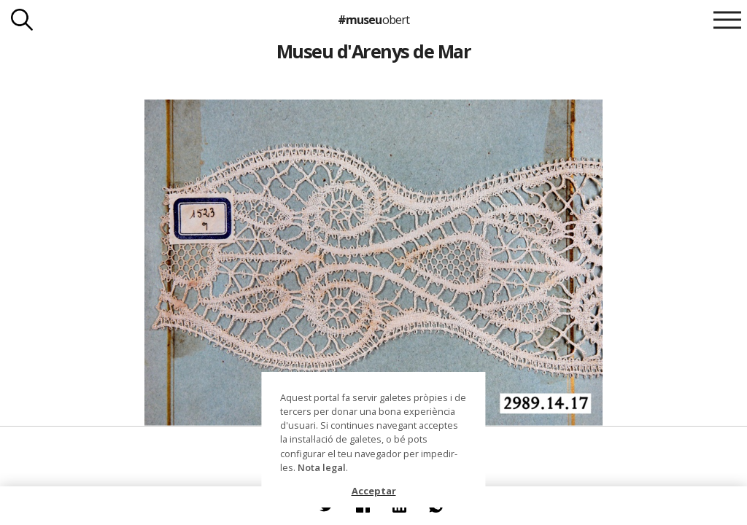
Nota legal (322, 467)
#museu (373, 20)
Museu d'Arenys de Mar (373, 51)
